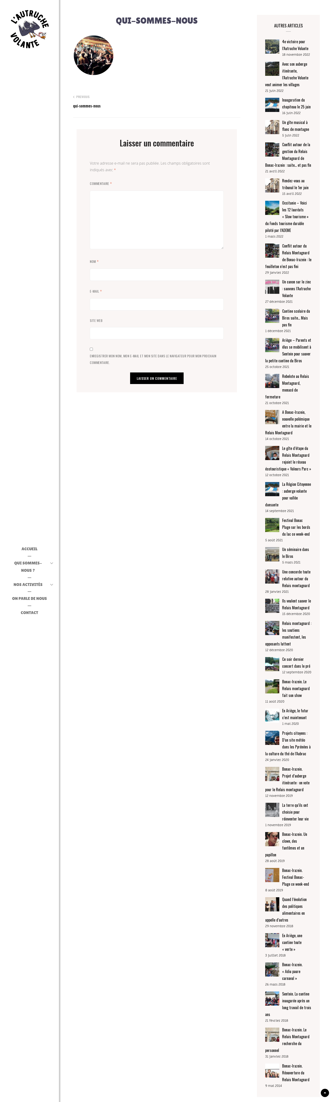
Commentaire (101, 183)
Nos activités (28, 582)
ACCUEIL (29, 554)
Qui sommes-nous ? (28, 568)
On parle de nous (29, 596)
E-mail (96, 291)
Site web (96, 320)
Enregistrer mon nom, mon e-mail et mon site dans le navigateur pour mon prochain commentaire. (153, 359)
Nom (94, 261)
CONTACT (29, 610)
